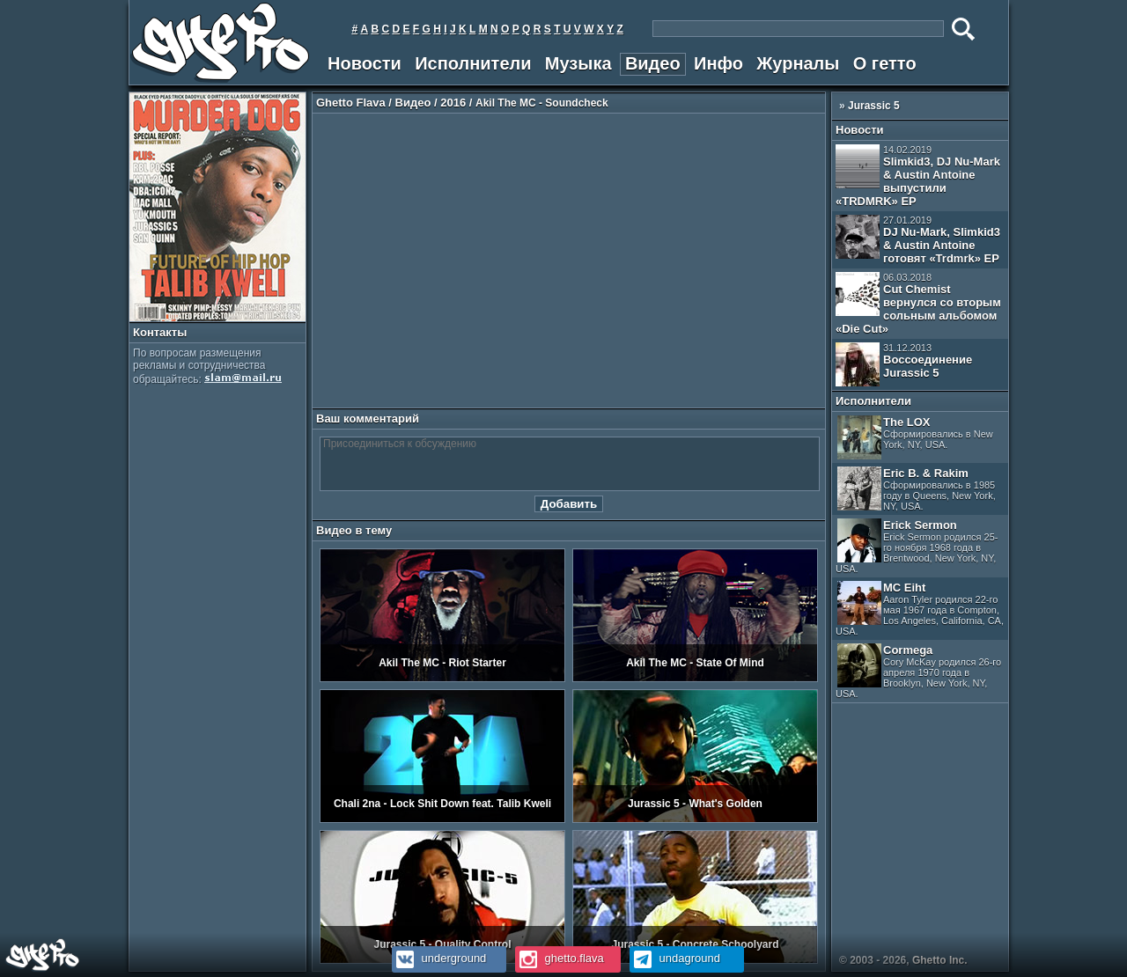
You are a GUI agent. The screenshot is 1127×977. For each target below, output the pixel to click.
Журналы (797, 63)
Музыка (578, 63)
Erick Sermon (917, 546)
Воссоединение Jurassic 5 (904, 364)
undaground (675, 958)
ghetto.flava (559, 958)
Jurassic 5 (874, 105)
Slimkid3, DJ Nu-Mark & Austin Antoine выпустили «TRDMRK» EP (918, 176)
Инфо (718, 63)
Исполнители (473, 63)
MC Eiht (920, 608)
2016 (453, 102)
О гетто (885, 63)
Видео (653, 63)
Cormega (918, 671)
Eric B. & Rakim (916, 488)
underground (439, 958)
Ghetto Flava (351, 102)
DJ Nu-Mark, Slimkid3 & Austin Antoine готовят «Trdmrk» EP (918, 240)
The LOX (915, 437)
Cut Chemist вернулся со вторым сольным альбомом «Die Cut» (918, 303)
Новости (364, 63)
